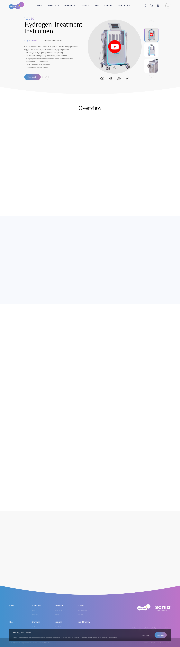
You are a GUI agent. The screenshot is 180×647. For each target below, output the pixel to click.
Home (39, 5)
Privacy (146, 642)
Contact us (35, 627)
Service (58, 622)
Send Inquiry (124, 5)
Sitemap (168, 642)
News (33, 610)
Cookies (160, 642)
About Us (53, 5)
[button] (151, 25)
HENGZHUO (58, 610)
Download (58, 627)
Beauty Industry (82, 610)
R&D (96, 5)
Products (69, 5)
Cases (85, 5)
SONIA (57, 614)
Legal (153, 642)
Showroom (35, 614)
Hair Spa (80, 614)
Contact (108, 5)
